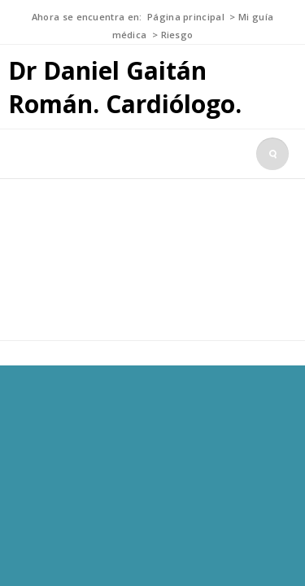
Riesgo (177, 34)
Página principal (185, 17)
